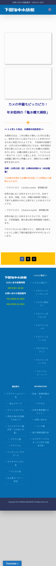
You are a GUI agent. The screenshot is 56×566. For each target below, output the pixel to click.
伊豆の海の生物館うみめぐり (15, 418)
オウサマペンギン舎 (15, 463)
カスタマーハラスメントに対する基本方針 (40, 442)
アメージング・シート (42, 373)
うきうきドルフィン (42, 350)
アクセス (41, 403)
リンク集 (40, 426)
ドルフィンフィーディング (42, 292)
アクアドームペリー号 (15, 395)
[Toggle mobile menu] (50, 9)
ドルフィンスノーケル (42, 361)
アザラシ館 (15, 439)
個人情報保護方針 (40, 432)
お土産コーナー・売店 (15, 479)
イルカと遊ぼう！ (40, 282)
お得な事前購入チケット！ (40, 411)
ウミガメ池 (15, 471)
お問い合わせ (40, 419)
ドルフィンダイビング (42, 315)
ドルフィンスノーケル (42, 338)
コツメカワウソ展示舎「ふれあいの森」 (15, 429)
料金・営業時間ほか (40, 395)
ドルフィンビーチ (42, 327)
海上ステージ (15, 403)
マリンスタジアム (15, 409)
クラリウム (15, 445)
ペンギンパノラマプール (15, 453)
